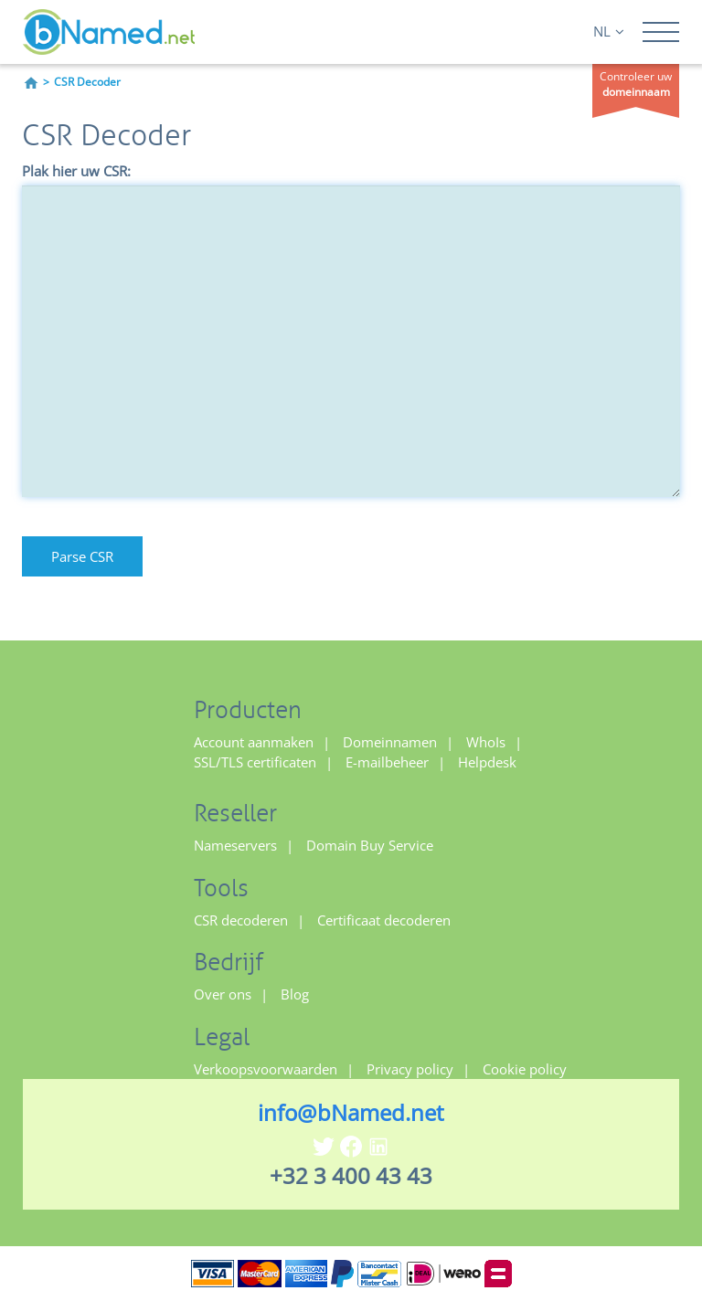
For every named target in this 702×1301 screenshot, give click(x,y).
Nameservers (235, 845)
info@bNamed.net (351, 1112)
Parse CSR (82, 556)
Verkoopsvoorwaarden (265, 1069)
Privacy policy (410, 1069)
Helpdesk (487, 762)
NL (608, 31)
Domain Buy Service (369, 845)
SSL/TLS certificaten (255, 762)
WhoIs (485, 742)
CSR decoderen (241, 920)
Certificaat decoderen (384, 920)
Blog (295, 994)
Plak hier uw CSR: (76, 171)
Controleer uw (636, 84)
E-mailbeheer (387, 762)
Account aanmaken (254, 742)
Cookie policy (525, 1069)
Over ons (222, 994)
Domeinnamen (390, 742)
